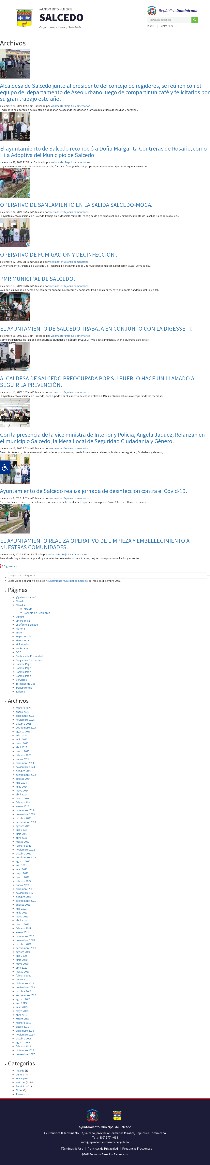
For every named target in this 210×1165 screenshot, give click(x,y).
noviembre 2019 (25, 987)
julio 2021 (21, 908)
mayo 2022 (22, 873)
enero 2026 (22, 712)
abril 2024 (21, 794)
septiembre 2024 (26, 775)
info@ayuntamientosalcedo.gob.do (105, 1142)
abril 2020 (21, 967)
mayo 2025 (22, 743)
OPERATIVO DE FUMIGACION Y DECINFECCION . (58, 254)
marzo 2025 (22, 751)
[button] (194, 20)
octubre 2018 (23, 1038)
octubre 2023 (23, 818)
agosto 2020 (23, 952)
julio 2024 (21, 782)
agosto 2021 (23, 904)
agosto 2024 (23, 778)
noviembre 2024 (25, 767)
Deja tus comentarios (77, 106)
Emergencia (23, 620)
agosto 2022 (23, 861)
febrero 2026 (23, 708)
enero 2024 (22, 806)
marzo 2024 (22, 798)
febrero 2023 (23, 845)
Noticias (20, 1082)
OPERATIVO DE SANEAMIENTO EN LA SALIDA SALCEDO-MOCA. (76, 204)
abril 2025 (21, 747)
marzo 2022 (22, 877)
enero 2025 (22, 759)
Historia (20, 628)
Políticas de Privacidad (29, 656)
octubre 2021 (23, 897)
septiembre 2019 (26, 995)
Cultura (20, 617)
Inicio (150, 26)
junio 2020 (21, 960)
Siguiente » (10, 566)
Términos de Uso (26, 683)
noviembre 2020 (25, 940)
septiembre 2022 (26, 857)
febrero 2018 (23, 1046)
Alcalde (20, 601)
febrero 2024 (23, 802)
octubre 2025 (23, 723)
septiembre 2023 (26, 822)
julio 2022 (21, 865)
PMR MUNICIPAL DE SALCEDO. (37, 278)
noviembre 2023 (25, 814)
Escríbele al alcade (27, 624)
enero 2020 (22, 979)
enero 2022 (22, 885)
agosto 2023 (23, 826)
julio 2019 (21, 1003)
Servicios (21, 679)
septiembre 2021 (26, 900)
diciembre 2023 (25, 810)
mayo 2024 (22, 790)
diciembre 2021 (25, 889)
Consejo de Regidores (37, 613)
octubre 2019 (23, 991)
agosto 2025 (23, 731)
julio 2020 (21, 956)
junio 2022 (21, 869)
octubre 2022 (23, 853)
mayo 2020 (22, 963)
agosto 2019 (23, 999)
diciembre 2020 (25, 936)
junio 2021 (21, 912)
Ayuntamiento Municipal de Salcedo (67, 580)
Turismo (20, 691)
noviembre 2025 (25, 719)
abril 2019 (21, 1015)
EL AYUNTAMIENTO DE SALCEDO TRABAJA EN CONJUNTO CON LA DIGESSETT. (96, 328)
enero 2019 (22, 1026)
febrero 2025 (23, 755)
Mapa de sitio (169, 26)
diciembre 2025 (25, 715)
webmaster (58, 106)
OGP (18, 652)
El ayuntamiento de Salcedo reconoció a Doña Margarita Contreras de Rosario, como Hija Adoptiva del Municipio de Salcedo (103, 152)
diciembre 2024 (25, 763)
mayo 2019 (22, 1011)
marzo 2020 (22, 971)
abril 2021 (21, 920)
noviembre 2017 (25, 1054)
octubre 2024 (23, 771)
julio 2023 (21, 830)
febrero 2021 (23, 928)
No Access (22, 648)
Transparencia (24, 687)
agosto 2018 (23, 1042)
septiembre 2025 (26, 727)
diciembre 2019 (25, 983)
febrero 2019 (23, 1022)
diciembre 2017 (25, 1050)
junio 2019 (21, 1007)
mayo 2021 (22, 916)
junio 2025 (21, 739)
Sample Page (23, 664)
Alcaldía (20, 605)
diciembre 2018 (25, 1030)
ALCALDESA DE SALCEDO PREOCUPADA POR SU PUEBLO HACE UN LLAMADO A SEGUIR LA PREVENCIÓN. (97, 381)
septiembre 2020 (26, 948)
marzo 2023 (22, 841)
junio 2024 (21, 786)
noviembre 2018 (25, 1034)
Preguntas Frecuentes (29, 660)
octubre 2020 (23, 944)
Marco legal (22, 640)
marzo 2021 (22, 924)
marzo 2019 (22, 1019)
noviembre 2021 (25, 893)
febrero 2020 (23, 975)
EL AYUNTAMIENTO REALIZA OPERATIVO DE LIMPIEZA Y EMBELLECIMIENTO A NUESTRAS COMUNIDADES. (94, 544)
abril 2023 (21, 838)
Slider (19, 1090)
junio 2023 (21, 834)
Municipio (21, 1078)
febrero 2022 (23, 881)
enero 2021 (22, 932)
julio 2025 (21, 735)
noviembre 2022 (25, 849)
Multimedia (22, 644)
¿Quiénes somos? (26, 597)
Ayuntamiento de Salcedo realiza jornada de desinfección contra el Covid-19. (93, 491)
